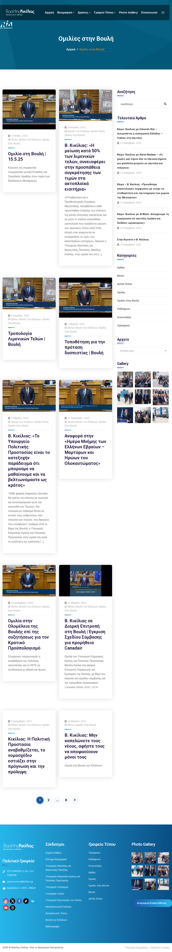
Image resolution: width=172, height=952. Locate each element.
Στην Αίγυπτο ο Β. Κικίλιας (133, 239)
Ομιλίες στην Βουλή (75, 135)
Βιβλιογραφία (52, 926)
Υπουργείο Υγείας (54, 893)
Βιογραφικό (64, 12)
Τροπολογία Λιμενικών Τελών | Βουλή (26, 339)
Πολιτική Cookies (159, 947)
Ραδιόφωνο (123, 309)
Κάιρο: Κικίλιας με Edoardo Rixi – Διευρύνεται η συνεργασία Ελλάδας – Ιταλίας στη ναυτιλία (140, 133)
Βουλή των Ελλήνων (30, 139)
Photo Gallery (128, 12)
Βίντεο (14, 139)
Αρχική (49, 12)
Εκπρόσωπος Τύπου (56, 913)
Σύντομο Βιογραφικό (56, 859)
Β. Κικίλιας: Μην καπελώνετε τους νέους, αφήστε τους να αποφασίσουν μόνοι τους (85, 746)
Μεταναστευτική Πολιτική (58, 906)
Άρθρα (121, 267)
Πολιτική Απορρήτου (137, 947)
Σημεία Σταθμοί (53, 852)
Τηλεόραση (123, 325)
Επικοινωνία (149, 12)
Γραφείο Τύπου (103, 12)
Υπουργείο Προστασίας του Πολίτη (63, 900)
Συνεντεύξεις (124, 317)
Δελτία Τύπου (98, 131)
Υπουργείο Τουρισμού (56, 887)
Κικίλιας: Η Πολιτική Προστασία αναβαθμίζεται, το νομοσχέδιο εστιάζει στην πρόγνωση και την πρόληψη (29, 755)
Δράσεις (83, 12)
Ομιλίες (121, 292)
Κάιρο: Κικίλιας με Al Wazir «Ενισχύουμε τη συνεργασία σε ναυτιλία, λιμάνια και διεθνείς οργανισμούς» (143, 218)
